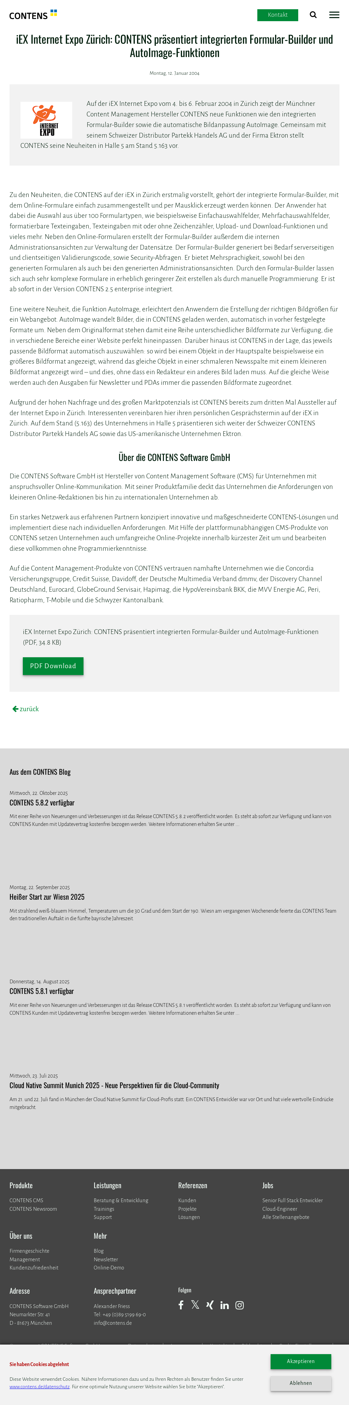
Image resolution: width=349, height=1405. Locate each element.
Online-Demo (109, 1267)
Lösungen (189, 1217)
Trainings (104, 1209)
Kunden (187, 1200)
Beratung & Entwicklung (121, 1200)
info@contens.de (113, 1323)
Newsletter (106, 1259)
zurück (28, 709)
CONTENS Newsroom (33, 1209)
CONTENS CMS (26, 1200)
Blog (99, 1251)
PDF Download (53, 666)
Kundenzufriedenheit (34, 1267)
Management (25, 1259)
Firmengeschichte (29, 1251)
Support (103, 1217)
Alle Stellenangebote (285, 1217)
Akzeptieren (301, 1361)
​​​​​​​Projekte (187, 1209)
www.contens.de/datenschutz (40, 1386)
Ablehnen (301, 1383)
